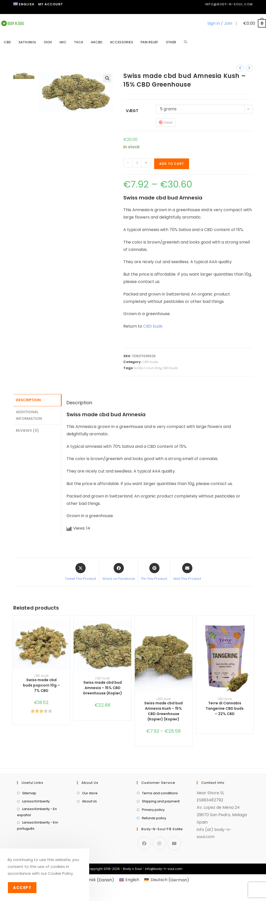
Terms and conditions (160, 819)
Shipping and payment (161, 828)
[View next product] (249, 68)
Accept (22, 887)
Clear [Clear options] (168, 122)
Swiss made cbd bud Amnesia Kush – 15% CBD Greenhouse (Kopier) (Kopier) (163, 711)
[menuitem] (23, 4)
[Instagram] (159, 870)
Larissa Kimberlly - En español (37, 838)
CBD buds (153, 326)
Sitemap (29, 819)
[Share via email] (187, 572)
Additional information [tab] (29, 414)
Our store (90, 819)
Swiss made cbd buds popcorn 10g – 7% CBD (41, 685)
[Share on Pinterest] (154, 572)
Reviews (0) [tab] (27, 429)
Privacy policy (153, 836)
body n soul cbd (147, 368)
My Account (50, 4)
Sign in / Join (219, 23)
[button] (107, 78)
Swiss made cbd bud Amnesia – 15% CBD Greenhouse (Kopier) (102, 688)
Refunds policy (154, 844)
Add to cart (171, 164)
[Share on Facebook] (118, 572)
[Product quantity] (137, 162)
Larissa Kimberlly (36, 828)
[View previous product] (240, 68)
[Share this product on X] (80, 572)
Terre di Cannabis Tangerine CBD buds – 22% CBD (225, 708)
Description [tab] (28, 399)
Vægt (132, 111)
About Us (89, 828)
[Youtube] (174, 870)
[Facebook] (144, 870)
